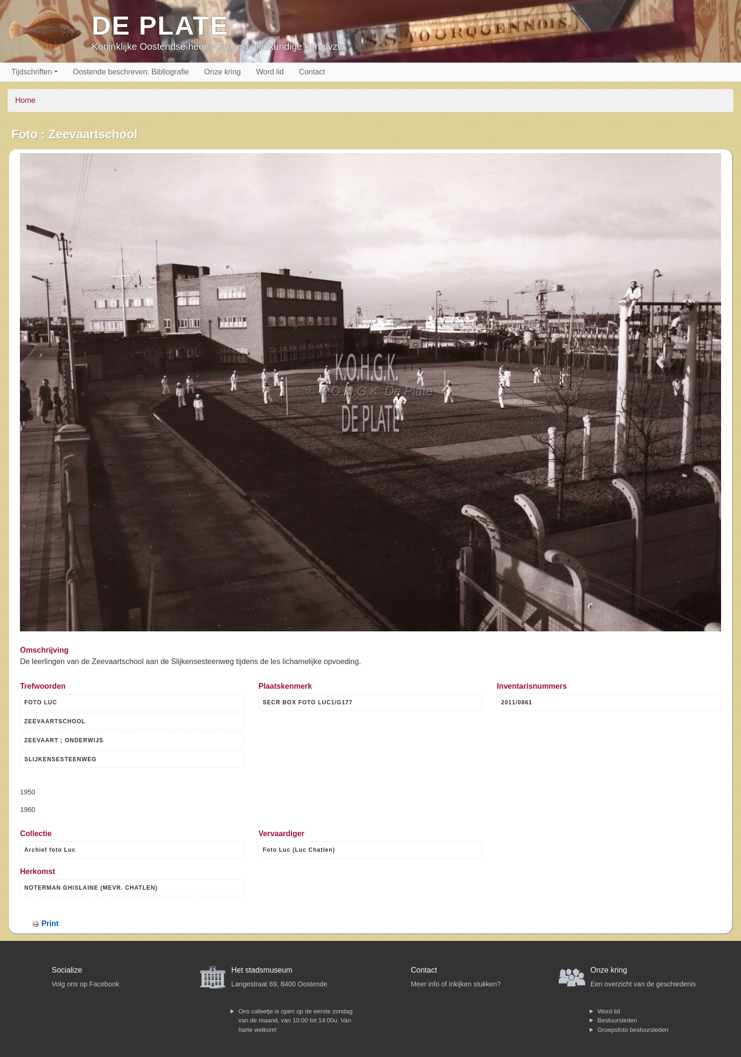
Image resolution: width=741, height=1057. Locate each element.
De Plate (160, 25)
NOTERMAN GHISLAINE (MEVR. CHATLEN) (90, 887)
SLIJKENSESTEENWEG (60, 759)
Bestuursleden (617, 1020)
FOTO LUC (40, 702)
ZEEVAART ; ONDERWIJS (63, 740)
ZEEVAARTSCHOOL (54, 721)
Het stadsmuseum (262, 970)
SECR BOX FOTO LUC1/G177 (307, 702)
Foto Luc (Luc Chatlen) (299, 850)
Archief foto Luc (49, 850)
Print (49, 924)
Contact (312, 72)
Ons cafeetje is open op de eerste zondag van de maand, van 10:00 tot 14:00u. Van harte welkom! (296, 1020)
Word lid (270, 72)
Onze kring (222, 72)
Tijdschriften (31, 72)
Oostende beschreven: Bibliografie (131, 72)
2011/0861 (516, 702)
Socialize (67, 970)
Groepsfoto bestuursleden (633, 1029)
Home (25, 100)
